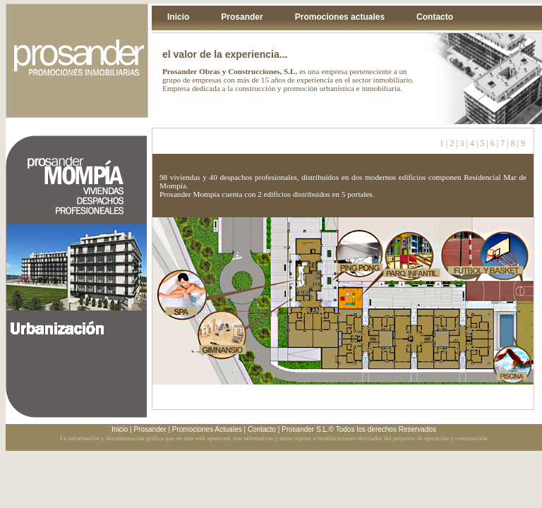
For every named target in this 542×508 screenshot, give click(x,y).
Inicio (178, 17)
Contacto (434, 17)
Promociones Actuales (207, 429)
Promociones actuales (340, 17)
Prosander (242, 17)
